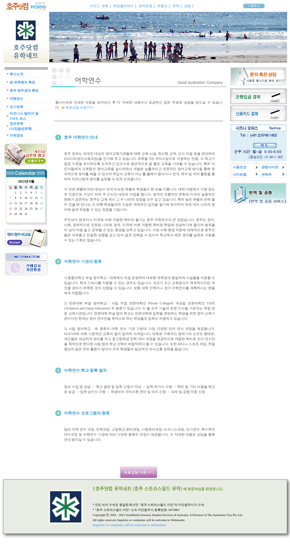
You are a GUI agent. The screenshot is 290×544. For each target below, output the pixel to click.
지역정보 (16, 135)
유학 (105, 6)
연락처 (266, 175)
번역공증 (145, 6)
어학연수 (16, 99)
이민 (93, 6)
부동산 (162, 6)
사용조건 (239, 167)
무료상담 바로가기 (79, 107)
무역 (175, 6)
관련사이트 (269, 167)
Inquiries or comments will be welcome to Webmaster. (130, 525)
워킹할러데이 (123, 6)
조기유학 (16, 107)
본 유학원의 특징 (22, 82)
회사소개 (16, 74)
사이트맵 (239, 175)
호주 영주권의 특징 (24, 91)
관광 (187, 6)
